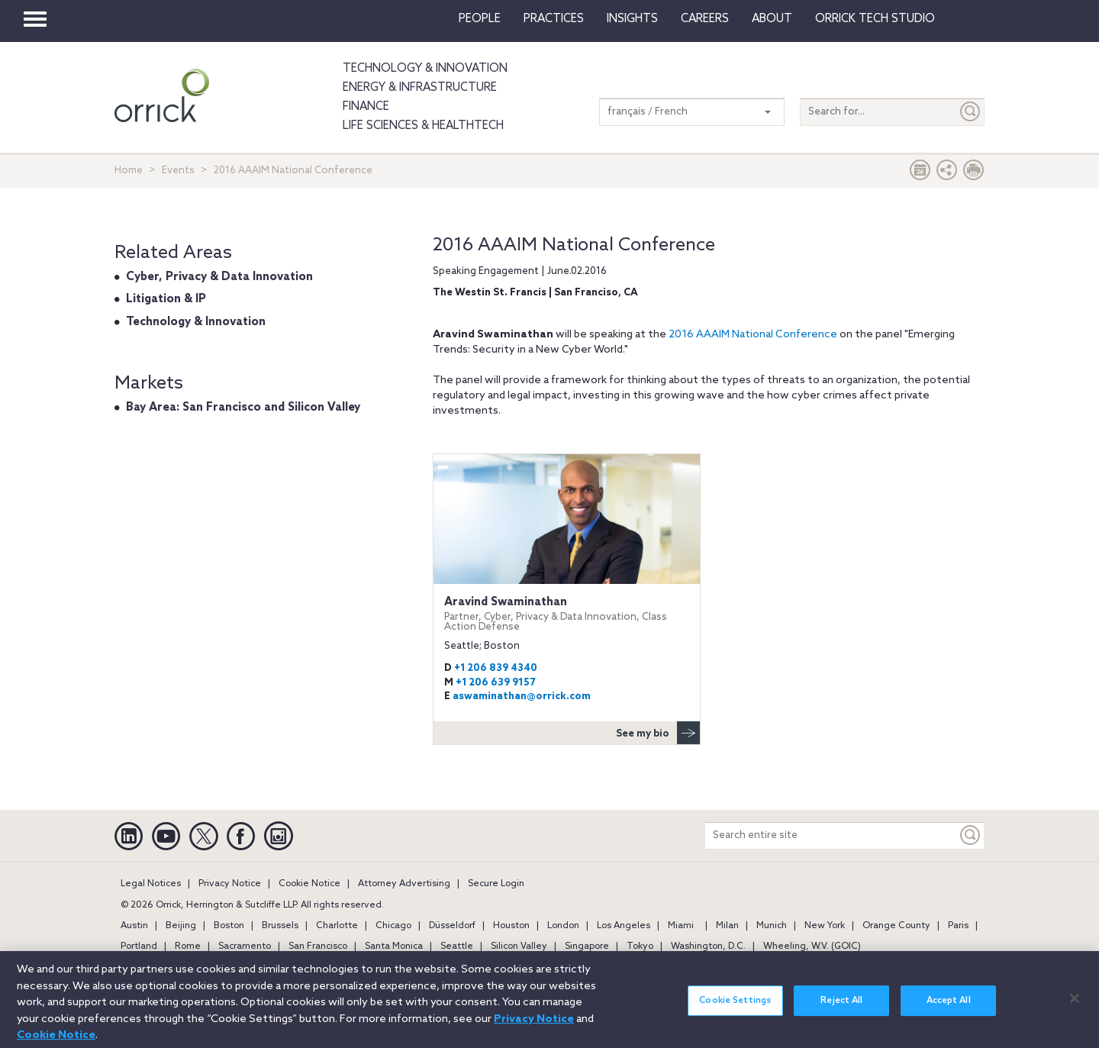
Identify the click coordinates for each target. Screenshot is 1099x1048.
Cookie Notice (309, 884)
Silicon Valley (519, 946)
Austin (134, 926)
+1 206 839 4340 (495, 668)
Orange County (896, 926)
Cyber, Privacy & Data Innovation (219, 277)
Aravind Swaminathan (567, 614)
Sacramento (244, 946)
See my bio (658, 732)
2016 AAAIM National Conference (753, 334)
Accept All (949, 1007)
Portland (139, 946)
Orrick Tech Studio (875, 19)
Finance (366, 107)
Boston (229, 926)
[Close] (1074, 1005)
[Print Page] (974, 173)
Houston (511, 926)
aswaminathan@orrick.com (522, 696)
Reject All (841, 1007)
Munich (771, 926)
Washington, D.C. (708, 946)
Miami (681, 926)
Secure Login (496, 884)
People (480, 19)
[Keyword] (971, 835)
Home (128, 170)
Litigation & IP (166, 299)
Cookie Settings (735, 1007)
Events (178, 170)
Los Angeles (623, 926)
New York (824, 926)
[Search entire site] (831, 835)
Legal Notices (151, 884)
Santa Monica (394, 946)
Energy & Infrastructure (420, 88)
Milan (727, 926)
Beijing (181, 926)
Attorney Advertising (404, 884)
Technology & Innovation (425, 69)
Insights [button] (632, 19)
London (563, 926)
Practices (554, 19)
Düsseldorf (452, 926)
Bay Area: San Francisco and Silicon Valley (243, 407)
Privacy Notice (229, 884)
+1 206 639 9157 (495, 682)
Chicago (393, 926)
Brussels (280, 926)
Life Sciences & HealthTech (423, 126)
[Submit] (971, 112)
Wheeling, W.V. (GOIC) (812, 946)
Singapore (587, 946)
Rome (188, 946)
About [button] (772, 19)
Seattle (456, 946)
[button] (947, 173)
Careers (705, 19)
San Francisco (317, 946)
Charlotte (337, 926)
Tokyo (640, 946)
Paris (958, 926)
